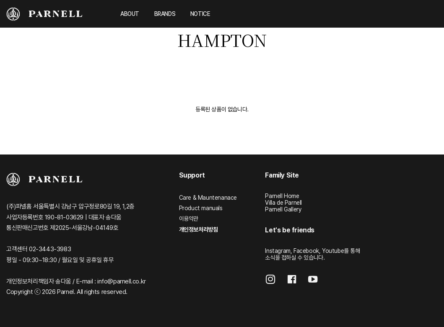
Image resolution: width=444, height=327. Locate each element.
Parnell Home (282, 196)
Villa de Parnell (283, 202)
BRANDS (165, 13)
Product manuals (201, 208)
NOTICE (200, 13)
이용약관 (188, 218)
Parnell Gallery (283, 209)
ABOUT (129, 13)
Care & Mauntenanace (208, 197)
